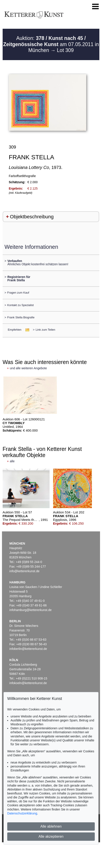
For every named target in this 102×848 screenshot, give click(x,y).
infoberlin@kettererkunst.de (28, 649)
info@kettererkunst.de (24, 571)
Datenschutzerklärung (22, 813)
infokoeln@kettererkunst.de (28, 683)
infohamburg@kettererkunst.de (30, 610)
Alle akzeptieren (51, 836)
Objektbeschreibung (32, 216)
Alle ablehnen (51, 826)
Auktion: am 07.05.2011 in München (51, 44)
